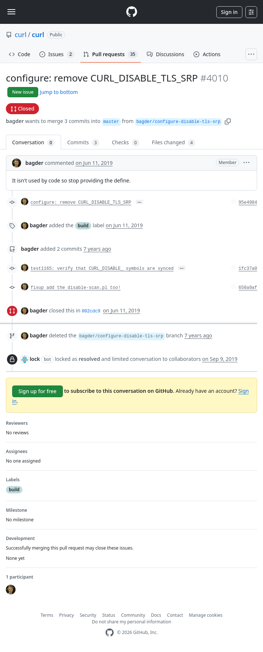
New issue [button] (22, 92)
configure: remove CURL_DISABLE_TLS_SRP (81, 202)
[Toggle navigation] (11, 11)
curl (20, 34)
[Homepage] (132, 12)
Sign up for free (37, 391)
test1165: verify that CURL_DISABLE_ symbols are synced (102, 268)
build (83, 225)
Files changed (173, 142)
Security (88, 615)
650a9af (248, 287)
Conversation (33, 142)
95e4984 (248, 202)
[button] (228, 121)
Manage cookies (206, 615)
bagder (15, 120)
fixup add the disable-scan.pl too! (76, 287)
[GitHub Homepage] (109, 632)
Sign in (229, 11)
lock (35, 358)
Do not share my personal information (131, 622)
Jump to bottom (59, 91)
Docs (156, 615)
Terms (46, 615)
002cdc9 (91, 311)
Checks (125, 142)
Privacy (66, 615)
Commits (83, 142)
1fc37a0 (248, 268)
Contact (175, 615)
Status (108, 615)
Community (133, 615)
